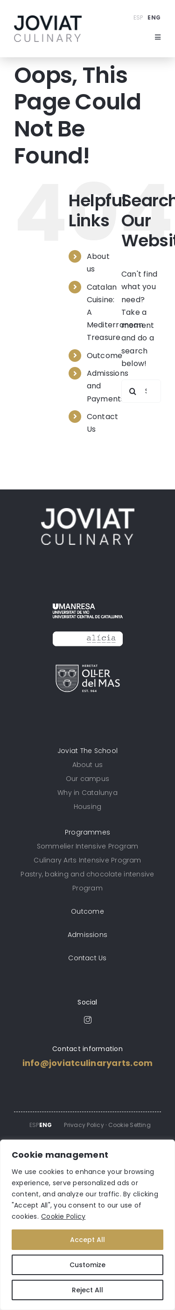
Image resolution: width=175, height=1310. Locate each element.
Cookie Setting (129, 1125)
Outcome (105, 355)
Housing (88, 806)
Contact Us (87, 958)
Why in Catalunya (87, 792)
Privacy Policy (84, 1125)
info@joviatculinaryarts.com (87, 1063)
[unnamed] (48, 19)
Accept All (87, 1239)
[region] (87, 1225)
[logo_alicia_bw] (88, 628)
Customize (87, 1264)
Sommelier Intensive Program (87, 846)
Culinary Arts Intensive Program (87, 860)
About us (87, 764)
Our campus (87, 778)
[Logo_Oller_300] (88, 668)
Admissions (87, 934)
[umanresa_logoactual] (88, 600)
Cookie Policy (63, 1216)
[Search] (133, 391)
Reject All (87, 1290)
